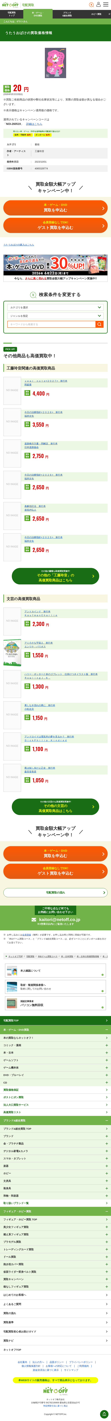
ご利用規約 (83, 1366)
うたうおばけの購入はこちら (18, 244)
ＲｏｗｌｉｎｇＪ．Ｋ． (37, 677)
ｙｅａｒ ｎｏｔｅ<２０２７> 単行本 (45, 381)
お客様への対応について (59, 1366)
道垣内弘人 (30, 510)
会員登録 (26, 935)
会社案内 (22, 1362)
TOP (104, 1415)
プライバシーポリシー (81, 1362)
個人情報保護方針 (31, 1366)
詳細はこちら (34, 124)
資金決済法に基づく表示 (46, 1370)
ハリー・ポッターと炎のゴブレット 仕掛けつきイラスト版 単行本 (61, 674)
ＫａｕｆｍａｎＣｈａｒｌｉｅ (41, 615)
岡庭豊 (28, 384)
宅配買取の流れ (55, 892)
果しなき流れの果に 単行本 (39, 705)
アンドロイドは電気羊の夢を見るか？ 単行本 (49, 736)
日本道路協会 (31, 447)
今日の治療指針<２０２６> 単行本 (43, 412)
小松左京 (29, 709)
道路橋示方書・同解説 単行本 (41, 443)
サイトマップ (71, 1370)
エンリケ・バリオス (35, 646)
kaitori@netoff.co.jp (59, 919)
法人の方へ (38, 1362)
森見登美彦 (30, 771)
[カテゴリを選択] (55, 307)
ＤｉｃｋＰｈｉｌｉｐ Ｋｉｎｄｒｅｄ (45, 740)
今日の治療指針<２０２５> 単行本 (43, 537)
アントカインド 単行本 (37, 611)
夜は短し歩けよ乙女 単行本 (39, 768)
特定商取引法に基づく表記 (55, 1406)
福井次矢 (29, 416)
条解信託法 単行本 (35, 506)
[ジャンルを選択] (55, 315)
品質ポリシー (57, 1362)
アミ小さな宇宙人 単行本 (38, 642)
